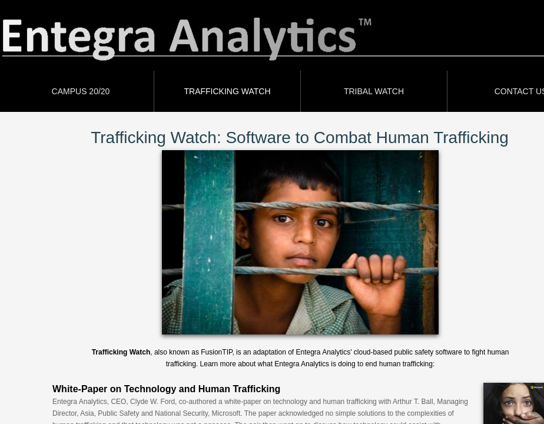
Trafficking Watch (227, 91)
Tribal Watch (374, 91)
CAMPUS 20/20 (81, 91)
